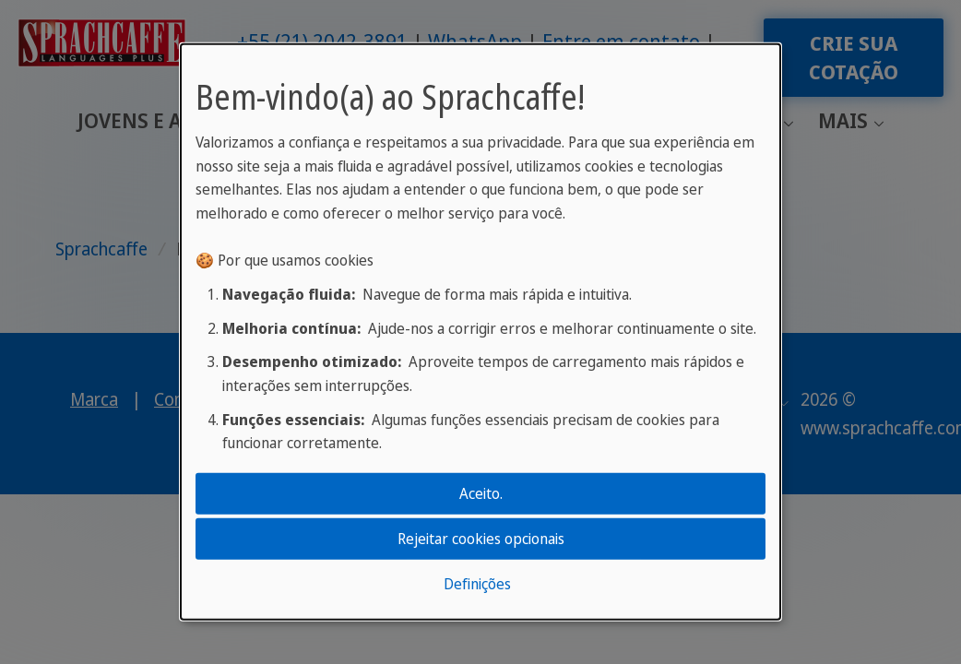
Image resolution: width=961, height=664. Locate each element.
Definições (477, 584)
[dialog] (480, 332)
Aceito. (481, 492)
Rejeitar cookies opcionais (480, 538)
